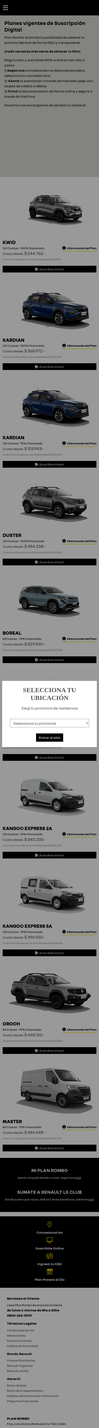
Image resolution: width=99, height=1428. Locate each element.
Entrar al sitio (49, 737)
